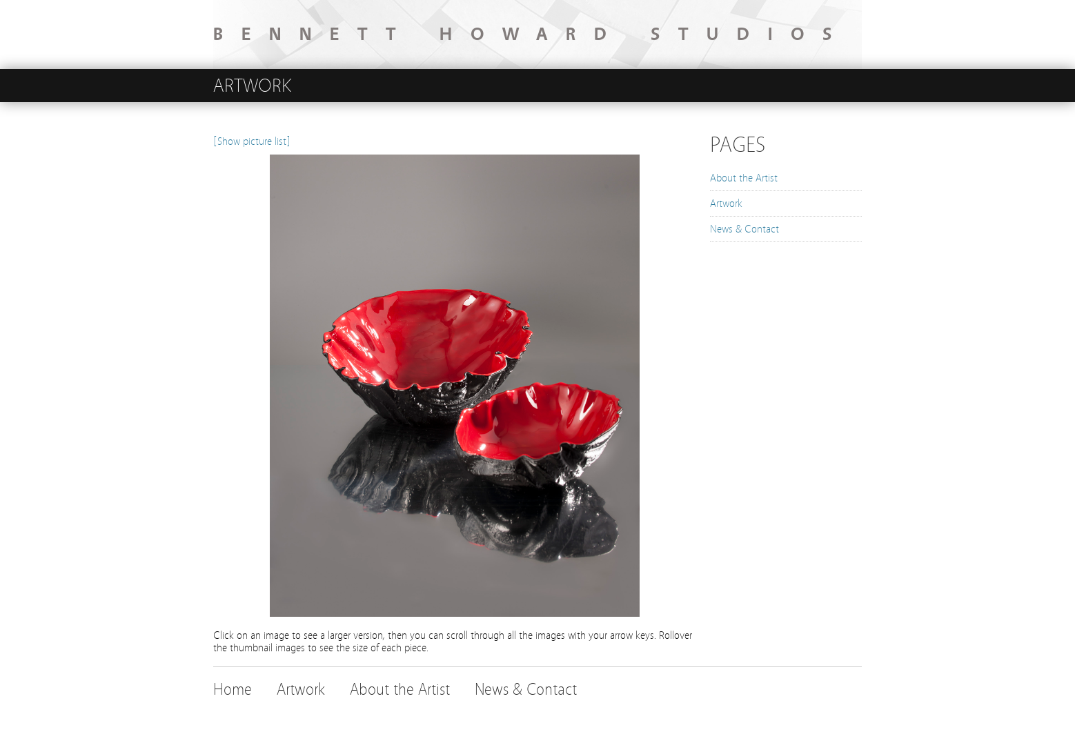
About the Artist (744, 178)
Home (232, 689)
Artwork (726, 203)
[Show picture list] (251, 141)
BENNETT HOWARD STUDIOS (531, 34)
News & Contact (744, 229)
